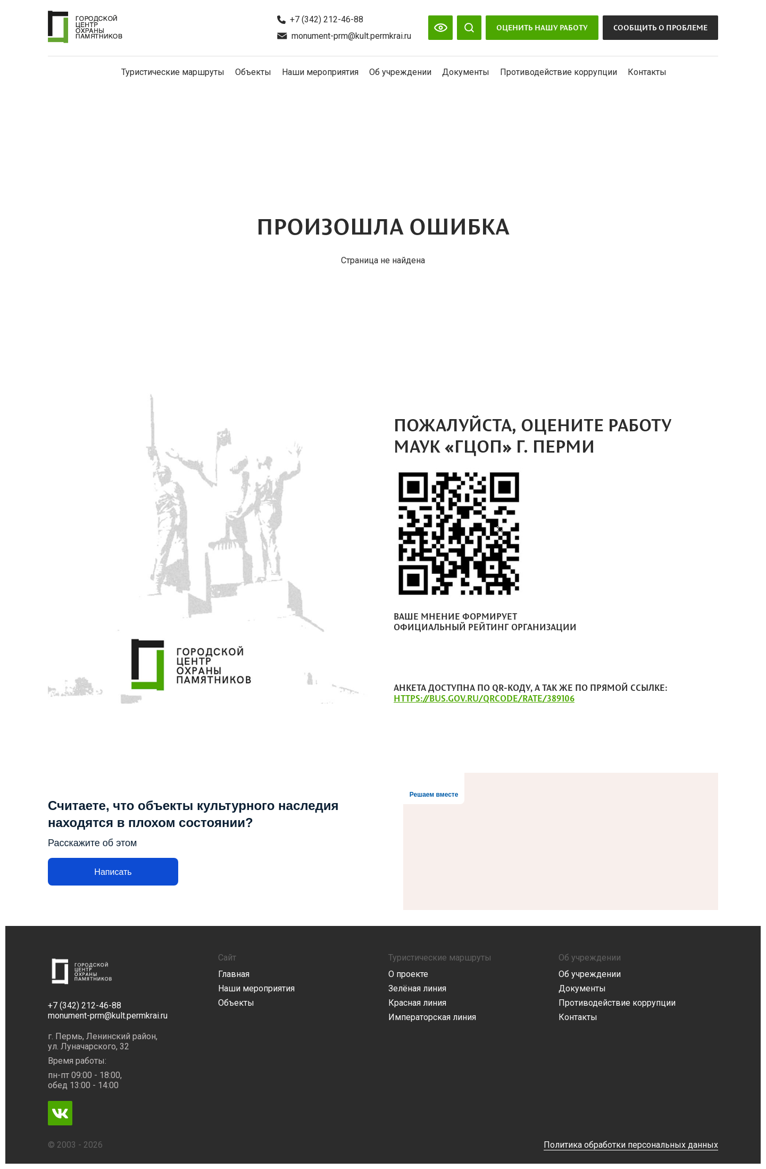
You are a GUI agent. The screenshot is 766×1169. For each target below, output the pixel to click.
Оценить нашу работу (542, 27)
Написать (112, 871)
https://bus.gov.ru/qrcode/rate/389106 (484, 698)
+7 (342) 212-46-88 (326, 19)
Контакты (647, 72)
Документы (465, 72)
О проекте (408, 974)
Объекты (253, 72)
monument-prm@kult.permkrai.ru (351, 36)
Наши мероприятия (320, 72)
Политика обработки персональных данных (631, 1145)
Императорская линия (432, 1017)
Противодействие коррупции (558, 72)
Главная (233, 974)
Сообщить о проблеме (660, 27)
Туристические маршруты (172, 72)
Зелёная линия (417, 988)
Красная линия (417, 1003)
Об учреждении (400, 72)
